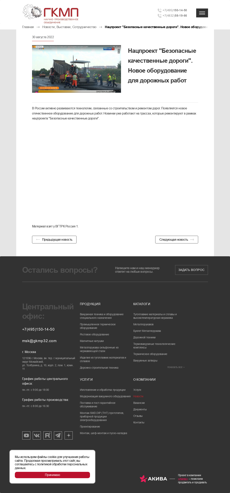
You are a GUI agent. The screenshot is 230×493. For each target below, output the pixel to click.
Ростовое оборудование (94, 334)
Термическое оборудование (150, 354)
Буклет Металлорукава (147, 330)
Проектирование (90, 426)
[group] (76, 69)
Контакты (138, 422)
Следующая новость (173, 239)
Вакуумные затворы (145, 360)
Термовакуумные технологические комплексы (154, 345)
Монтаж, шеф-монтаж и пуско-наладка (103, 433)
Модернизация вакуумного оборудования (105, 396)
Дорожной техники (144, 337)
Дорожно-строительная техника (99, 367)
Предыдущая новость (57, 239)
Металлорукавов (143, 324)
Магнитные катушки (92, 341)
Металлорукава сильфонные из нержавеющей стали (99, 349)
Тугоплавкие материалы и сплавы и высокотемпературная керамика (155, 316)
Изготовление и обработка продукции (103, 389)
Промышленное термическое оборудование (98, 326)
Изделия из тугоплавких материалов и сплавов (103, 359)
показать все (175, 367)
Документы (140, 409)
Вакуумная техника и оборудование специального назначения (102, 316)
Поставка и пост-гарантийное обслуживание (97, 404)
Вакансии (139, 402)
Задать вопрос (191, 270)
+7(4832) (175, 15)
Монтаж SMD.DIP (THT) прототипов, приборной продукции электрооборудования (102, 416)
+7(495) (175, 10)
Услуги (137, 389)
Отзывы (138, 415)
